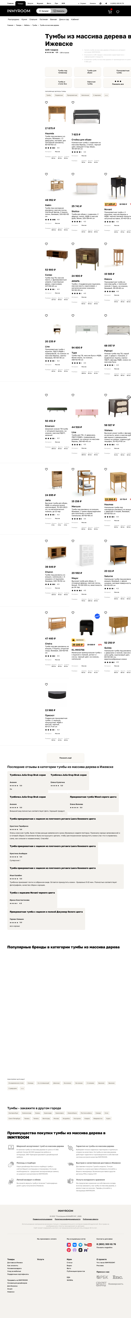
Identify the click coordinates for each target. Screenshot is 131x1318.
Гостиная (44, 19)
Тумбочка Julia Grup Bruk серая (28, 774)
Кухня (24, 19)
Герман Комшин (17, 919)
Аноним (13, 782)
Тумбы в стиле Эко (62, 83)
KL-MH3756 (78, 650)
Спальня (33, 19)
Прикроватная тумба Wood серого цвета (93, 796)
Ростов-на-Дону (86, 1113)
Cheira (48, 643)
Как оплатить (12, 1265)
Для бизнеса (12, 1286)
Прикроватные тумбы (122, 72)
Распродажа (13, 19)
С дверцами (13, 1088)
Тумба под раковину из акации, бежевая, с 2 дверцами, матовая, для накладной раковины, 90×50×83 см (55, 140)
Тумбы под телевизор (62, 72)
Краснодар (48, 1113)
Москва (56, 1118)
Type (74, 352)
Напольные (85, 95)
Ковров (87, 1118)
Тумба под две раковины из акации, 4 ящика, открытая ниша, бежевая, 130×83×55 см (57, 649)
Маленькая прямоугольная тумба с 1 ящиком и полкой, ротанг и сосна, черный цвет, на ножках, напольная (87, 656)
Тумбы (48, 95)
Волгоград (46, 1118)
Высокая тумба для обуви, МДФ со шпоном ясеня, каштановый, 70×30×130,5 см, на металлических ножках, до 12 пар (56, 507)
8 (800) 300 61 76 (117, 3)
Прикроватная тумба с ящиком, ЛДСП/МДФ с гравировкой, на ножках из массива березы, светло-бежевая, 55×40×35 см (57, 353)
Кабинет (75, 19)
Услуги (30, 3)
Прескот (49, 715)
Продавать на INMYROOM (17, 1280)
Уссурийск (66, 1118)
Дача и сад (64, 19)
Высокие (101, 1083)
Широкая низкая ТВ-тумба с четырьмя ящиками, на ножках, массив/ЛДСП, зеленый (56, 432)
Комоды (30, 1083)
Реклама (100, 1265)
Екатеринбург (13, 1113)
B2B (63, 3)
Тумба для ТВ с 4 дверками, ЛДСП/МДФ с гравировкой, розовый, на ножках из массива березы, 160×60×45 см (85, 438)
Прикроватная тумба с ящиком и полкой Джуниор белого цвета (46, 911)
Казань (37, 1113)
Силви (48, 275)
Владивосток (98, 1118)
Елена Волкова (76, 804)
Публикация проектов (76, 1271)
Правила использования (42, 1219)
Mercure (76, 506)
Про (56, 3)
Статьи (69, 1263)
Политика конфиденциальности (67, 1219)
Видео (69, 1265)
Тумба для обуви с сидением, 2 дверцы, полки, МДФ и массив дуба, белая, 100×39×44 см (85, 216)
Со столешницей (43, 1083)
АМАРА (75, 281)
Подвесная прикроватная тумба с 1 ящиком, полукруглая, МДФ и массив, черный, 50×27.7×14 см (56, 722)
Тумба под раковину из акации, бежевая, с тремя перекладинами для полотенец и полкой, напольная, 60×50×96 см (86, 512)
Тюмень (26, 1118)
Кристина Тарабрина (19, 826)
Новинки (10, 1292)
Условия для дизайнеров (17, 1283)
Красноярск (60, 1113)
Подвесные (59, 95)
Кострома (77, 1118)
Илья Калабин (16, 875)
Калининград (26, 1113)
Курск (108, 1118)
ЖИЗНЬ (70, 1280)
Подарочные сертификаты (18, 1274)
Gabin (48, 205)
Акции (9, 1289)
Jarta (48, 500)
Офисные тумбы (91, 83)
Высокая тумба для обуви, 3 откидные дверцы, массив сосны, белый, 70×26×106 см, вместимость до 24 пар (87, 584)
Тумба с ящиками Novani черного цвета (32, 892)
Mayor (75, 578)
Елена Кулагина (58, 782)
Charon (49, 572)
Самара (98, 1113)
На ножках (67, 1083)
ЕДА (68, 1277)
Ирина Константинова (19, 900)
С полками (90, 1083)
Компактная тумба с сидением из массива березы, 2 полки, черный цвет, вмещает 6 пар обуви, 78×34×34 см (86, 146)
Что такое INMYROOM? (106, 1263)
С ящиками (97, 95)
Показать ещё (65, 758)
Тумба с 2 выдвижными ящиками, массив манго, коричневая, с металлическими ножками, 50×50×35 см (86, 287)
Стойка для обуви (81, 139)
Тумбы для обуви (91, 72)
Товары (20, 4)
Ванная (53, 19)
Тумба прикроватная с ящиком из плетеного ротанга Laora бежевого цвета (53, 818)
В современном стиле (16, 1083)
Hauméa (49, 133)
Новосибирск (72, 1113)
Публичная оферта (90, 1219)
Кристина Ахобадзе (18, 853)
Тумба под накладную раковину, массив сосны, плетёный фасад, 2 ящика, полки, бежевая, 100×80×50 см (57, 212)
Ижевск (93, 3)
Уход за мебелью (14, 1271)
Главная (10, 3)
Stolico (75, 211)
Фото (49, 3)
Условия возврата (14, 1268)
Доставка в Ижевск (15, 1263)
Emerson (50, 426)
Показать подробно (104, 1247)
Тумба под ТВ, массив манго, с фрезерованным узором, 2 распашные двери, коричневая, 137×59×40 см (56, 282)
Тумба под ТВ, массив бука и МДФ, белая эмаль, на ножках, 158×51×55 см (87, 358)
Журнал (40, 3)
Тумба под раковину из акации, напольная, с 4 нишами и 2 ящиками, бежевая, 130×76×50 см (55, 578)
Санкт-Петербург (14, 1118)
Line (47, 346)
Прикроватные (72, 95)
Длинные (56, 1083)
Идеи (69, 1259)
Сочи (106, 1113)
